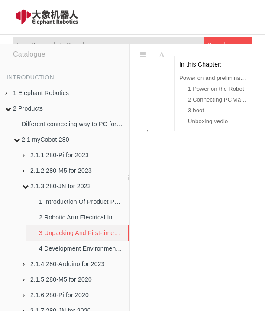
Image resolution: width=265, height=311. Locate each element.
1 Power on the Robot (216, 89)
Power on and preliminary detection (213, 78)
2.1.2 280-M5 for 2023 (57, 170)
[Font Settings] (161, 54)
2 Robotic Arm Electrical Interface (84, 217)
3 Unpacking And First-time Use (83, 232)
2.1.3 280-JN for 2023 (57, 186)
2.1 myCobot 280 (41, 139)
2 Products (24, 108)
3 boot (196, 110)
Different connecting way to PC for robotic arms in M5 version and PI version (75, 124)
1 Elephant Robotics (37, 92)
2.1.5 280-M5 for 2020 (57, 279)
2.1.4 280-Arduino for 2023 (64, 263)
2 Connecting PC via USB (218, 99)
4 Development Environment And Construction (84, 248)
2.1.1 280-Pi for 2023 (56, 155)
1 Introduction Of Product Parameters (84, 201)
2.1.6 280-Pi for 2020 (56, 295)
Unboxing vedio (208, 121)
